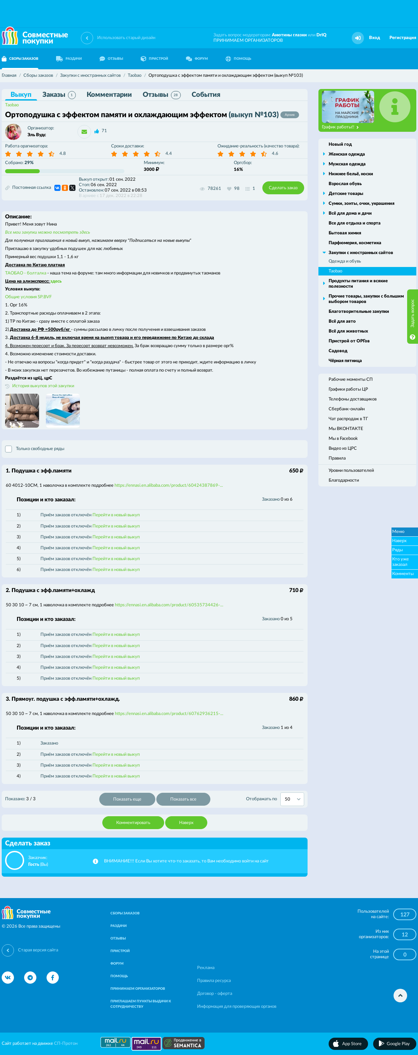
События (206, 94)
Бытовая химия (345, 233)
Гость (33, 864)
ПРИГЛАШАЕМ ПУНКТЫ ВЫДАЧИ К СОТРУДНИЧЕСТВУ (140, 1004)
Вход (374, 38)
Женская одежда (347, 154)
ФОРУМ (197, 58)
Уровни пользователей (351, 470)
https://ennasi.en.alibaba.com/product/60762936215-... (169, 714)
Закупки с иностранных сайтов (361, 253)
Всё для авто (342, 321)
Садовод (338, 351)
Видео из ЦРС (343, 448)
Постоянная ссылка (28, 187)
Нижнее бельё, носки (351, 174)
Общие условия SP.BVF (28, 297)
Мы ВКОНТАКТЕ (346, 429)
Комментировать (133, 823)
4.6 (275, 153)
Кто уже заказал (400, 562)
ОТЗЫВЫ (111, 58)
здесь (56, 281)
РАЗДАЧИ (69, 58)
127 (405, 914)
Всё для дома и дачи (350, 213)
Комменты (403, 574)
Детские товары (346, 194)
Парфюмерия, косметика (355, 243)
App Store (352, 1044)
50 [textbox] (287, 799)
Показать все (183, 799)
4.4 (169, 153)
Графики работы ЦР (348, 389)
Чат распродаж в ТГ (348, 419)
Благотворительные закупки (359, 311)
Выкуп (21, 94)
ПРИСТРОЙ (154, 58)
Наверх (186, 823)
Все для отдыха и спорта (355, 223)
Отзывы (162, 95)
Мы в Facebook (343, 438)
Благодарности (344, 480)
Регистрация (402, 38)
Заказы (59, 95)
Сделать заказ (283, 188)
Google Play (398, 1044)
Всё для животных (348, 331)
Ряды (397, 550)
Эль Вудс (37, 135)
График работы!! (340, 127)
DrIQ (321, 35)
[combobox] (292, 799)
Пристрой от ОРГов (349, 341)
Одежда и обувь (345, 261)
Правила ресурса (214, 981)
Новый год (340, 144)
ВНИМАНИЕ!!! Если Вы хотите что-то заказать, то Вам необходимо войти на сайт (186, 861)
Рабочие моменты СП (351, 379)
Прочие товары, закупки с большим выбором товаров (366, 299)
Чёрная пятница (345, 361)
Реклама (205, 968)
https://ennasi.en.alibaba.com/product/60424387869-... (169, 485)
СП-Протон (65, 1043)
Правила (337, 458)
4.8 (62, 153)
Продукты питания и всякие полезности (358, 284)
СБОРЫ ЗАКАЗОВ (125, 913)
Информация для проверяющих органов (236, 1006)
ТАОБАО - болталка (25, 273)
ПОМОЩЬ (238, 58)
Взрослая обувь (345, 184)
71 (104, 131)
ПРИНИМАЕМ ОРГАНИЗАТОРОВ (248, 40)
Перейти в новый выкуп (116, 515)
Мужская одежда (347, 164)
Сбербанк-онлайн (347, 409)
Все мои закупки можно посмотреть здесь (47, 232)
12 (405, 934)
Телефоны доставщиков (353, 399)
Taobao (12, 105)
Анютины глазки (289, 35)
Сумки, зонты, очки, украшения (362, 203)
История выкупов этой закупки (43, 386)
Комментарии (109, 94)
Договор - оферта (214, 993)
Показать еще (127, 799)
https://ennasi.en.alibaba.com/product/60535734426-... (169, 605)
